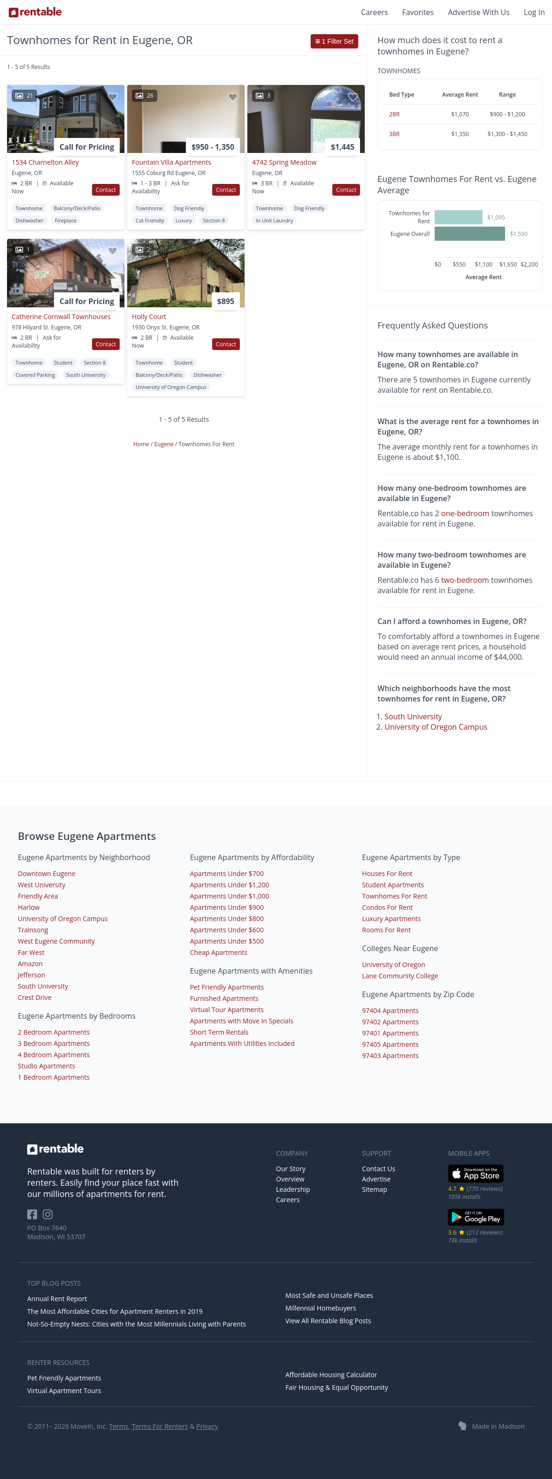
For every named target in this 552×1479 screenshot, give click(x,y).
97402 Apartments (390, 1021)
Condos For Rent (387, 907)
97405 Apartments (390, 1044)
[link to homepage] (147, 1149)
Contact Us (378, 1168)
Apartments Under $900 (227, 907)
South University (413, 716)
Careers (374, 12)
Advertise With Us (479, 12)
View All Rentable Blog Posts (328, 1320)
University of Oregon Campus (435, 727)
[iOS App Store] (476, 1181)
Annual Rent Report (57, 1298)
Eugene (164, 444)
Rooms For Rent (386, 929)
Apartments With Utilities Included (242, 1043)
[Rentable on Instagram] (49, 1217)
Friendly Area (38, 896)
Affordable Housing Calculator (331, 1374)
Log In (534, 12)
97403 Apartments (390, 1055)
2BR (394, 114)
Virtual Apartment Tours (64, 1390)
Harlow (29, 907)
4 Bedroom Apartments (54, 1054)
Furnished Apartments (224, 998)
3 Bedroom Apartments (54, 1043)
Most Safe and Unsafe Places (329, 1295)
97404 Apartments (390, 1010)
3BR (394, 134)
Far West (31, 952)
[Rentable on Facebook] (35, 1217)
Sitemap (374, 1189)
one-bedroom (465, 513)
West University (41, 884)
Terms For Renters (160, 1426)
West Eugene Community (56, 941)
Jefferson (31, 974)
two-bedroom (465, 580)
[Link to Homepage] (35, 12)
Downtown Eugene (47, 873)
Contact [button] (106, 190)
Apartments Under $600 (227, 929)
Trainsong (33, 929)
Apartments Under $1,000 (229, 896)
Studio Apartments (46, 1065)
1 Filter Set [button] (334, 41)
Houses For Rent (387, 873)
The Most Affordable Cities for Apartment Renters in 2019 (115, 1311)
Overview (290, 1178)
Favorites (418, 12)
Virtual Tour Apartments (227, 1009)
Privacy (207, 1426)
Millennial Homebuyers (320, 1308)
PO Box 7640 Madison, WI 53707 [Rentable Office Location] (56, 1232)
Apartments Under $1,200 (229, 884)
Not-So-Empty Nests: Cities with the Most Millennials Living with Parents (136, 1323)
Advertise (376, 1178)
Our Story (291, 1168)
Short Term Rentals (219, 1032)
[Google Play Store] (476, 1224)
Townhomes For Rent (394, 896)
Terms (118, 1426)
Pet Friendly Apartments (227, 987)
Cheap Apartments (218, 952)
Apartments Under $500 (227, 941)
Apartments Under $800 (227, 918)
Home (142, 444)
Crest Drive (35, 997)
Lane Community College (400, 975)
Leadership (293, 1189)
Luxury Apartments (391, 918)
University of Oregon (393, 964)
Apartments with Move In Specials (241, 1020)
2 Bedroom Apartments (54, 1032)
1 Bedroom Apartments (54, 1077)
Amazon (30, 963)
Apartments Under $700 (227, 873)
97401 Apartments (390, 1033)
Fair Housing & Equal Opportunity (336, 1387)
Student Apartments (393, 884)
